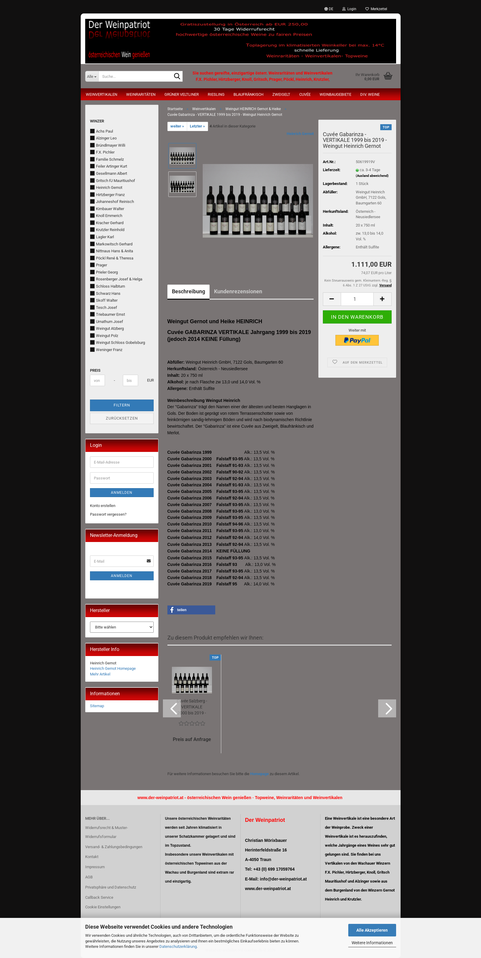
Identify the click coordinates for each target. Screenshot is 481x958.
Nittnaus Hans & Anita (111, 250)
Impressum (95, 867)
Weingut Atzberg (107, 328)
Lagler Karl (102, 236)
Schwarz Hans (105, 293)
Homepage (259, 774)
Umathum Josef (106, 321)
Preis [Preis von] (95, 370)
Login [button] (349, 9)
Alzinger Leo (103, 138)
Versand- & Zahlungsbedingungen (113, 847)
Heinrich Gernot (300, 133)
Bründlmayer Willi (107, 145)
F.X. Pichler (102, 152)
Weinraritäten (140, 94)
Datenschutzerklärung (178, 946)
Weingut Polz (104, 335)
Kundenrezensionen (238, 291)
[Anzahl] (357, 299)
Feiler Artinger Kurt (108, 166)
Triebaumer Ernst (107, 314)
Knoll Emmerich (106, 215)
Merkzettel (376, 9)
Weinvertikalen (101, 94)
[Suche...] (91, 76)
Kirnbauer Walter (107, 208)
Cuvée (305, 94)
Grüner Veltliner (181, 94)
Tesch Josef (103, 307)
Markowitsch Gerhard (111, 244)
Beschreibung (188, 291)
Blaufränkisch (248, 94)
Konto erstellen (102, 505)
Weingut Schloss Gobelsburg (117, 342)
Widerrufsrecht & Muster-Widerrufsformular (106, 832)
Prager (98, 264)
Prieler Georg (104, 272)
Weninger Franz (106, 349)
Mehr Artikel (100, 674)
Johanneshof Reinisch (112, 201)
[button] (329, 8)
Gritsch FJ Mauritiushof (112, 180)
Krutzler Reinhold (107, 229)
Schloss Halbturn (107, 286)
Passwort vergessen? (108, 514)
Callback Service (99, 897)
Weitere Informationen (372, 942)
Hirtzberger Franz (107, 194)
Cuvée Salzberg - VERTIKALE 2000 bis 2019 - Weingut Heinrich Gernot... (192, 707)
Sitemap (97, 706)
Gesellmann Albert (108, 173)
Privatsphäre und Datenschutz (110, 887)
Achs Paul (101, 131)
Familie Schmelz (107, 159)
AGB (89, 877)
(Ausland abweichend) (372, 176)
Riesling (216, 94)
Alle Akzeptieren (372, 930)
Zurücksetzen (122, 418)
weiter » (177, 126)
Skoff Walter (103, 300)
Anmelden (121, 493)
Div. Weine (370, 94)
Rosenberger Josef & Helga (116, 279)
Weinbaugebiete (335, 94)
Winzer (97, 121)
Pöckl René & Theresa (111, 258)
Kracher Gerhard (106, 222)
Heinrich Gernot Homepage (113, 668)
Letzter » (197, 126)
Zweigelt (281, 94)
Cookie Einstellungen (102, 907)
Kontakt (91, 856)
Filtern (122, 405)
